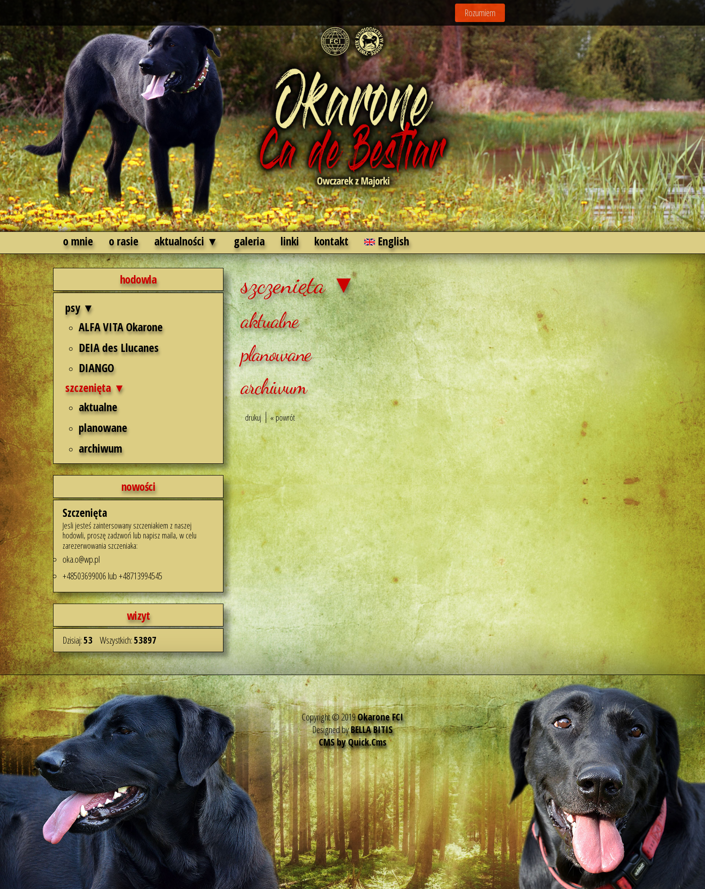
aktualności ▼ (186, 241)
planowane (103, 427)
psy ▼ (79, 307)
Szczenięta (84, 512)
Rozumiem (479, 12)
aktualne (98, 406)
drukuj (253, 417)
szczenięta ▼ (95, 387)
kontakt (331, 241)
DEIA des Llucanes (119, 347)
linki (290, 241)
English (386, 241)
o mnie (78, 241)
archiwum (100, 448)
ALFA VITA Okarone (121, 326)
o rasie (123, 241)
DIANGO (96, 367)
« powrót (282, 417)
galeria (249, 241)
